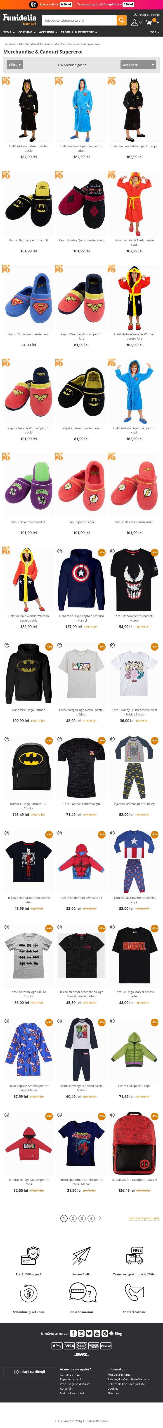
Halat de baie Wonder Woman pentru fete (134, 336)
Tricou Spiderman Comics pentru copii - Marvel (81, 1182)
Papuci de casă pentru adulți (134, 522)
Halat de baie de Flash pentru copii (134, 242)
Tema (7, 32)
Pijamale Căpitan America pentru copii (134, 900)
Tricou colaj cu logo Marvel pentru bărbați (81, 712)
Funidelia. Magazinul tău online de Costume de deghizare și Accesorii (19, 20)
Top (153, 32)
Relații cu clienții (29, 1372)
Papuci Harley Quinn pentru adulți (81, 240)
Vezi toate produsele (144, 1218)
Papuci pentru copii (81, 522)
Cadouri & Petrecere (77, 32)
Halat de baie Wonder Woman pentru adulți (28, 618)
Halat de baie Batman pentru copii (134, 146)
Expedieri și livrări (71, 1379)
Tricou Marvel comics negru (81, 804)
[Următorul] (100, 1218)
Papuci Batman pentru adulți (28, 240)
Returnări (66, 1388)
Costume (25, 32)
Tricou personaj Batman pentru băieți (29, 900)
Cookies (113, 1388)
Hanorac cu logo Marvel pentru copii (29, 1182)
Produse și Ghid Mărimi (75, 1384)
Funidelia (9, 44)
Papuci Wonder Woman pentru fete (81, 336)
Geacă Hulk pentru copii (134, 1086)
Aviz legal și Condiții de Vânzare (128, 1379)
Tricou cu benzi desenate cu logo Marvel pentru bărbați (81, 994)
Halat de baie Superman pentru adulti (81, 148)
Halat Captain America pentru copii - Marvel (29, 1088)
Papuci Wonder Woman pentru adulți (29, 430)
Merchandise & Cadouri (35, 44)
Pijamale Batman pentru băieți (134, 804)
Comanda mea (70, 1374)
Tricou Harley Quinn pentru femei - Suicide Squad (134, 712)
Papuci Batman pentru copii (81, 428)
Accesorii (46, 32)
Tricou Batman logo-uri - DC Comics (28, 994)
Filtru (13, 65)
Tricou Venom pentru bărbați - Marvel (134, 618)
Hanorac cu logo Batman (28, 710)
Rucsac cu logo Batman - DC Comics (28, 806)
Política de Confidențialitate (126, 1384)
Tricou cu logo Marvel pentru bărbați (134, 994)
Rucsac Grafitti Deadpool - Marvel (134, 1180)
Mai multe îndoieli (72, 1393)
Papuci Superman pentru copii (28, 334)
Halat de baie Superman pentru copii (134, 430)
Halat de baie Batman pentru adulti (28, 148)
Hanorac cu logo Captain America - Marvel (81, 618)
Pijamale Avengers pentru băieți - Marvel (81, 1088)
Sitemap (113, 1393)
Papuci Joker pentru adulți (28, 522)
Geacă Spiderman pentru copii (81, 898)
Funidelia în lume (119, 1374)
